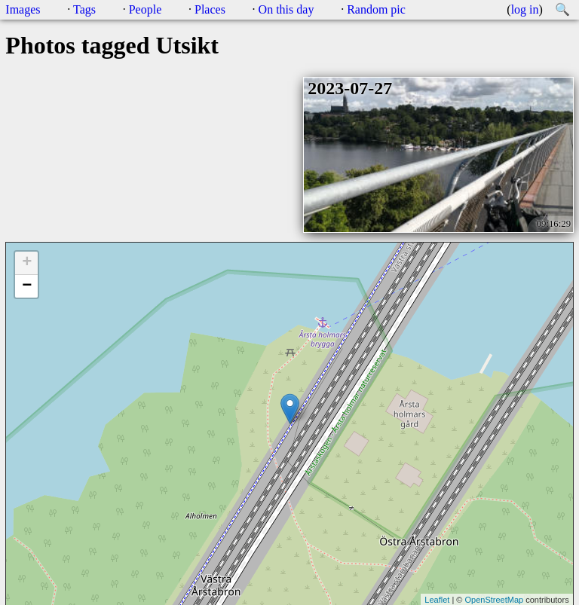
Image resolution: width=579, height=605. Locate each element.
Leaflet (436, 599)
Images (22, 9)
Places (210, 9)
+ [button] (27, 263)
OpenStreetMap (493, 599)
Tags (84, 9)
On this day (286, 9)
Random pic (376, 9)
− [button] (27, 286)
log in (525, 9)
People (145, 9)
